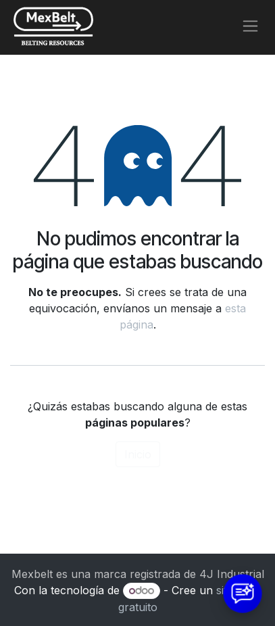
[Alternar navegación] (250, 26)
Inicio (137, 454)
